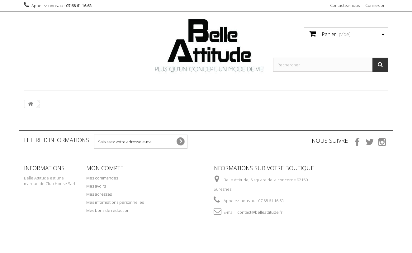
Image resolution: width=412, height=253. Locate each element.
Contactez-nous (345, 5)
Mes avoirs (96, 186)
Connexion (375, 5)
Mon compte (104, 168)
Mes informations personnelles (115, 202)
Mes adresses (99, 194)
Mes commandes (102, 178)
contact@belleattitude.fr (259, 212)
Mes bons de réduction (108, 210)
